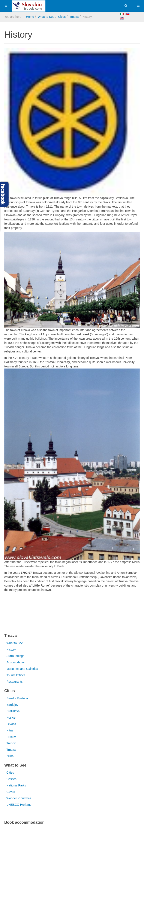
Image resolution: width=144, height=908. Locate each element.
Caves (10, 792)
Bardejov (12, 704)
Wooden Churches (18, 798)
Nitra (9, 730)
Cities (62, 16)
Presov (11, 737)
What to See (46, 16)
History (11, 649)
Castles (11, 779)
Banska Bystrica (17, 698)
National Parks (16, 785)
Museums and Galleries (22, 668)
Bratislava (13, 711)
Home (30, 16)
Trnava (74, 16)
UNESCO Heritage (19, 804)
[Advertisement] (54, 613)
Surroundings (15, 656)
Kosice (10, 717)
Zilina (10, 756)
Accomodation (16, 662)
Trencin (11, 743)
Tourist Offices (15, 675)
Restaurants (14, 681)
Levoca (11, 724)
